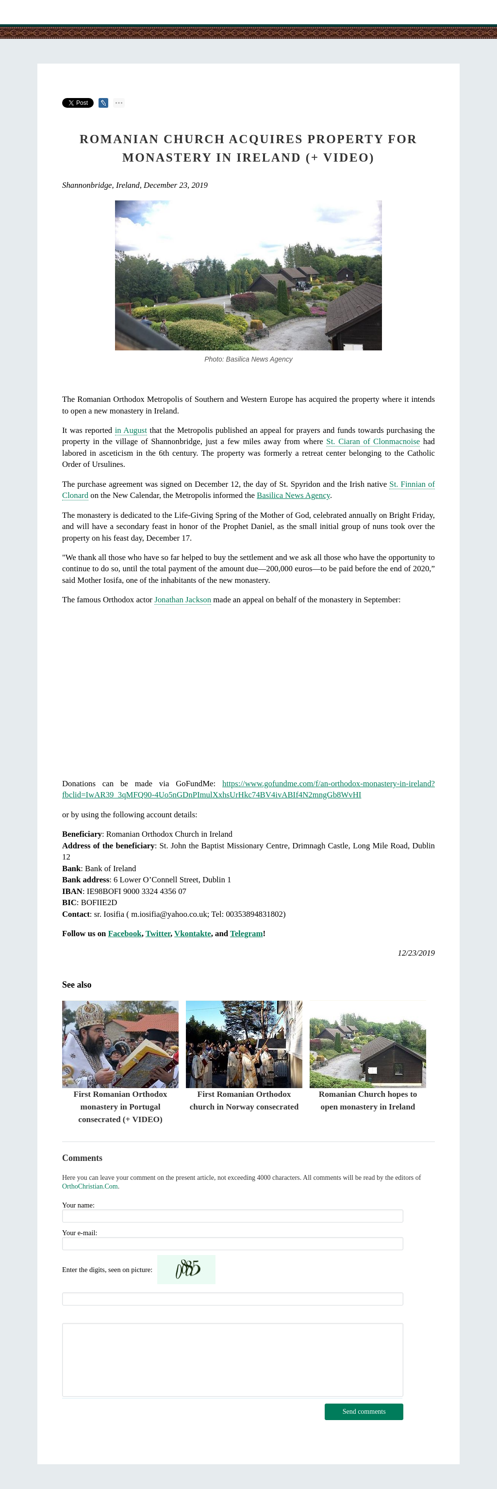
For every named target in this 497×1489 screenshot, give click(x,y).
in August (131, 430)
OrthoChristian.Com (90, 1186)
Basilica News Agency (293, 495)
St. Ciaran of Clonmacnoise (373, 441)
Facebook (125, 933)
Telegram (246, 933)
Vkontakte (192, 933)
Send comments (364, 1411)
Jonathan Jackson (182, 599)
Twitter (158, 933)
